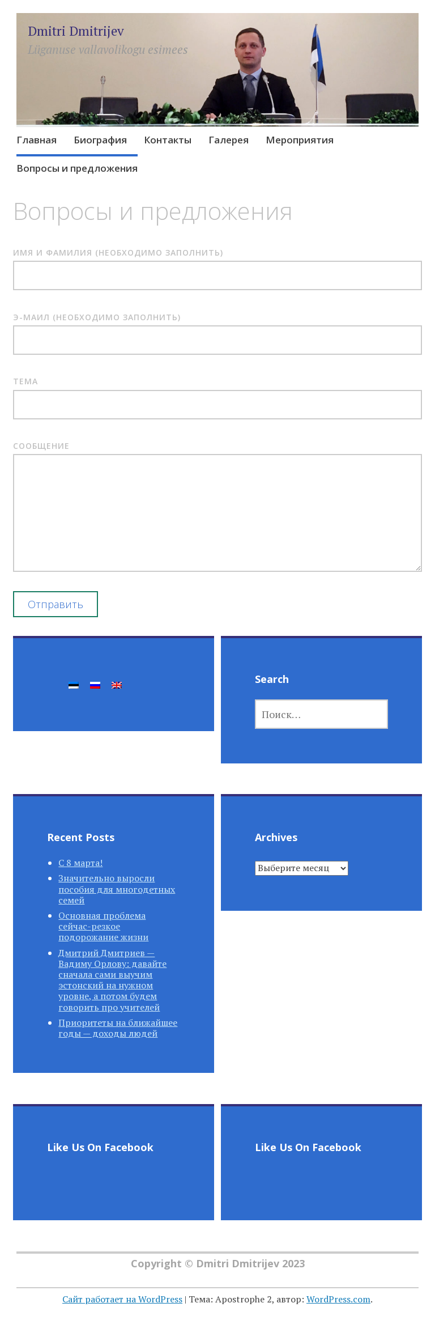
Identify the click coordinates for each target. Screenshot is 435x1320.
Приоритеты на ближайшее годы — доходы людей (117, 1027)
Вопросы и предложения (77, 168)
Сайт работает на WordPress (122, 1299)
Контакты (167, 139)
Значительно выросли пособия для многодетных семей (116, 889)
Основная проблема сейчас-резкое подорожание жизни (103, 926)
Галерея (228, 139)
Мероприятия (300, 139)
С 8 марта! (80, 862)
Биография (100, 139)
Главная (36, 139)
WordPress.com (338, 1299)
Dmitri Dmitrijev (76, 31)
